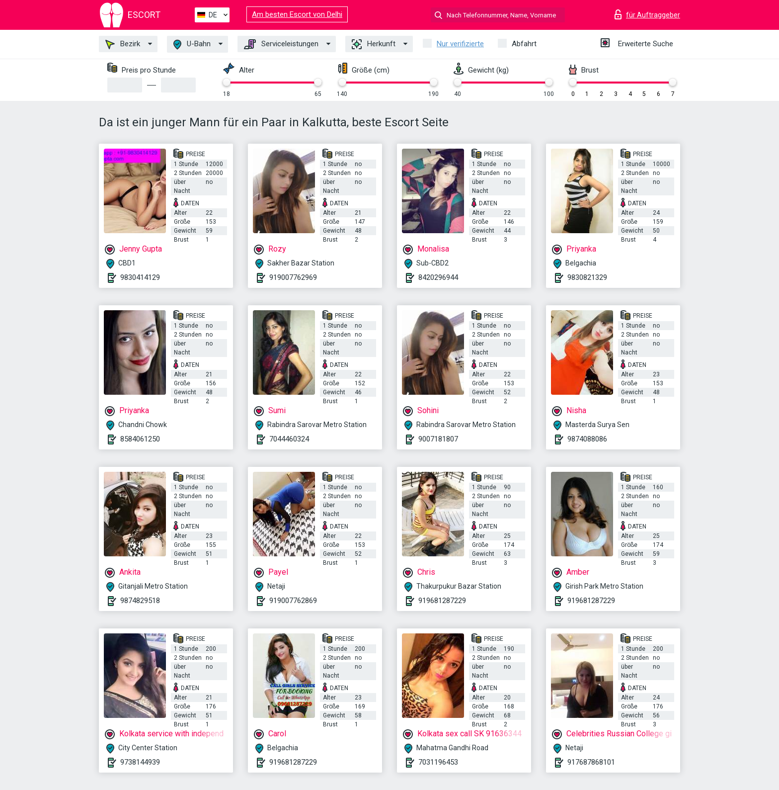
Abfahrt (524, 43)
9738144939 (140, 762)
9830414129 (140, 277)
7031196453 (438, 762)
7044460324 (289, 439)
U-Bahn (192, 44)
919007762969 (293, 277)
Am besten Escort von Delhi (297, 14)
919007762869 (293, 600)
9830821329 (587, 277)
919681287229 (442, 600)
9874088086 (587, 439)
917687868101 (591, 762)
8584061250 (140, 439)
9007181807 (438, 439)
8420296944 (438, 277)
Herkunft (373, 44)
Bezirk (122, 44)
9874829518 (140, 600)
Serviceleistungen (281, 44)
